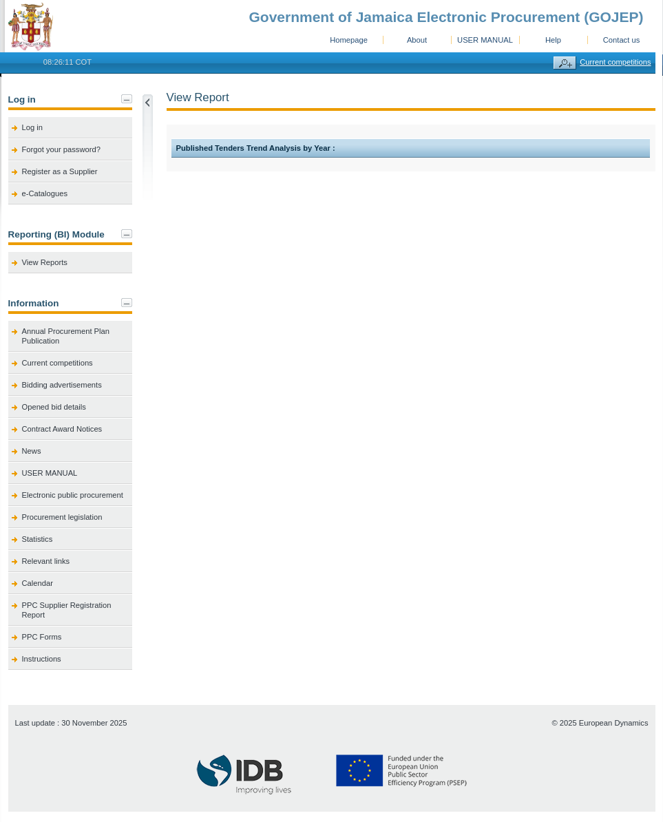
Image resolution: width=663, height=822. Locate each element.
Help (553, 40)
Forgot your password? (61, 149)
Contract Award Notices (62, 429)
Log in (32, 127)
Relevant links (46, 561)
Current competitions (615, 62)
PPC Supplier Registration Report (67, 610)
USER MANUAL (485, 40)
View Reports (44, 262)
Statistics (37, 539)
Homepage (349, 40)
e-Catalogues (45, 193)
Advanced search (565, 63)
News (31, 451)
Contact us (621, 40)
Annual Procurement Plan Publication (66, 336)
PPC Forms (42, 637)
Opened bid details (54, 407)
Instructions (41, 659)
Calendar (37, 583)
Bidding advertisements (62, 385)
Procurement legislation (62, 517)
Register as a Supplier (60, 171)
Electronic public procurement (72, 495)
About (417, 40)
